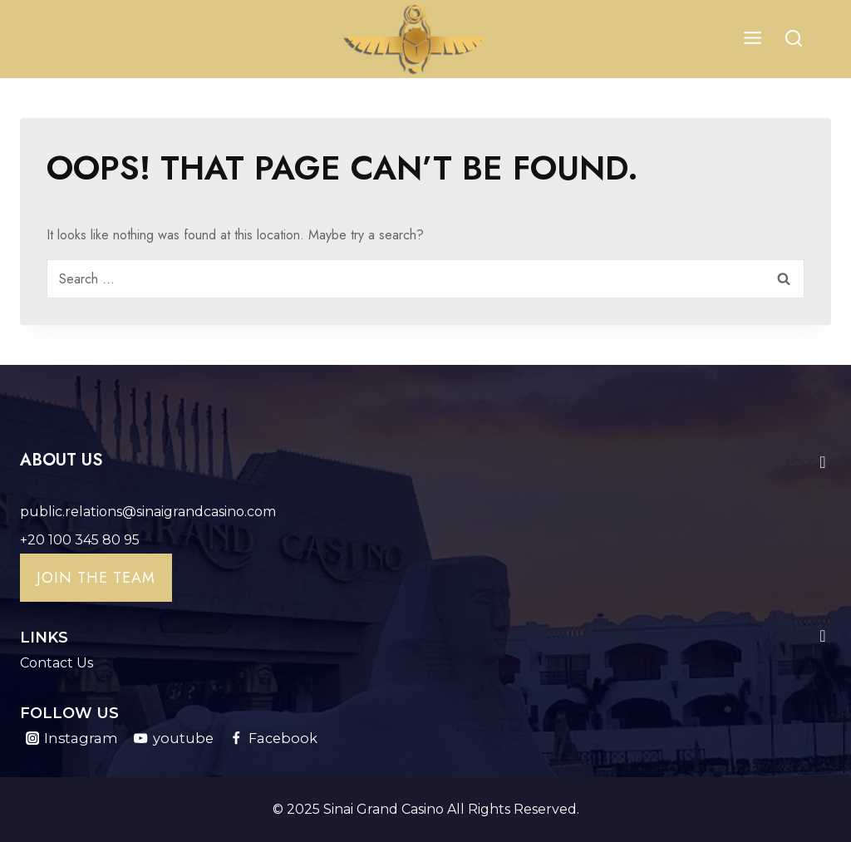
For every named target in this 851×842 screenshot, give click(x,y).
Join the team (96, 577)
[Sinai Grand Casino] (415, 39)
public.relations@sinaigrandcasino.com (148, 511)
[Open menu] (752, 39)
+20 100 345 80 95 (80, 540)
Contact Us (56, 663)
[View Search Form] (793, 39)
